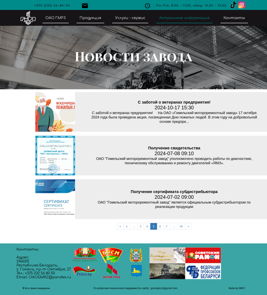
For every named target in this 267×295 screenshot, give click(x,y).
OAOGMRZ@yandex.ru (50, 277)
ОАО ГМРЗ (55, 18)
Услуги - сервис (130, 18)
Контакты (234, 18)
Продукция (90, 18)
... (133, 226)
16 (181, 226)
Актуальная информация (184, 18)
